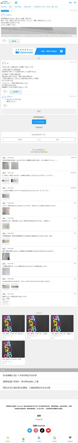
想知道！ (14, 41)
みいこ (4, 337)
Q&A (10, 7)
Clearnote (3, 7)
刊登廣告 (39, 419)
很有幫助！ (16, 92)
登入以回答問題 (39, 122)
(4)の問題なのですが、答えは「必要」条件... (46, 7)
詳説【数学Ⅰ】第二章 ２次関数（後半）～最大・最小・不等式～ (48, 334)
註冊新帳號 (39, 127)
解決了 (20, 139)
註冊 (70, 2)
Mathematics (27, 7)
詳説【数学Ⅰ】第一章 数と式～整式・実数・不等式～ (20, 334)
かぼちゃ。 (9, 15)
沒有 (57, 139)
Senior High (18, 7)
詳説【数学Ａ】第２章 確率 (12, 359)
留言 (39, 111)
